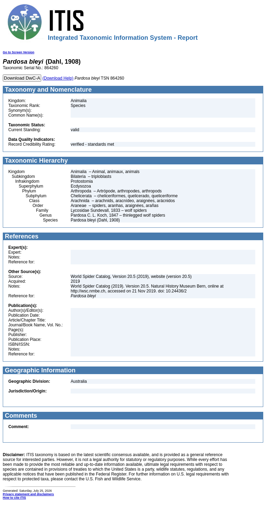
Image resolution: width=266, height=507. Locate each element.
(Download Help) (58, 78)
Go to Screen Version (18, 52)
